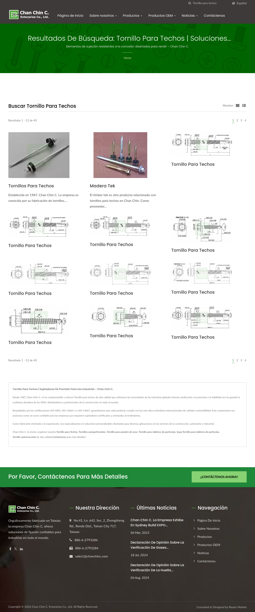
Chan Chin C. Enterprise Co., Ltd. (52, 606)
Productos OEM (162, 15)
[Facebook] (10, 548)
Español (242, 3)
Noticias (190, 15)
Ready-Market (238, 606)
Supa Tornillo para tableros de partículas (198, 431)
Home (127, 57)
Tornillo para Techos (67, 431)
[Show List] (244, 105)
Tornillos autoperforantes (92, 431)
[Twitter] (15, 548)
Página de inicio (70, 15)
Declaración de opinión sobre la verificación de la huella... (157, 567)
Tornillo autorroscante (24, 436)
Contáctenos (214, 15)
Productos (132, 15)
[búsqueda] (190, 3)
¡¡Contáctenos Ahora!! (219, 477)
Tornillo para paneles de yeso (122, 431)
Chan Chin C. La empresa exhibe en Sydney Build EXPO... (157, 522)
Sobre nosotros (103, 15)
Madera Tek (102, 186)
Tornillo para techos (193, 164)
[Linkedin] (21, 548)
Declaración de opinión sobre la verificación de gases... (157, 544)
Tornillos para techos (31, 186)
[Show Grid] (237, 105)
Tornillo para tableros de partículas (157, 431)
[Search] (211, 3)
